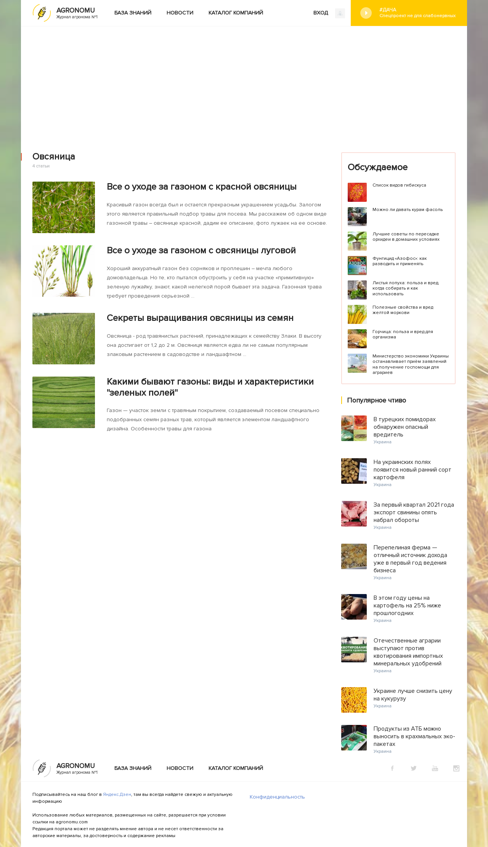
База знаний (132, 13)
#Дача (417, 12)
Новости (180, 13)
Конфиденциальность (277, 797)
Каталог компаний (236, 13)
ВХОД (329, 13)
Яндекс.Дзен (117, 794)
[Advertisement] (244, 83)
